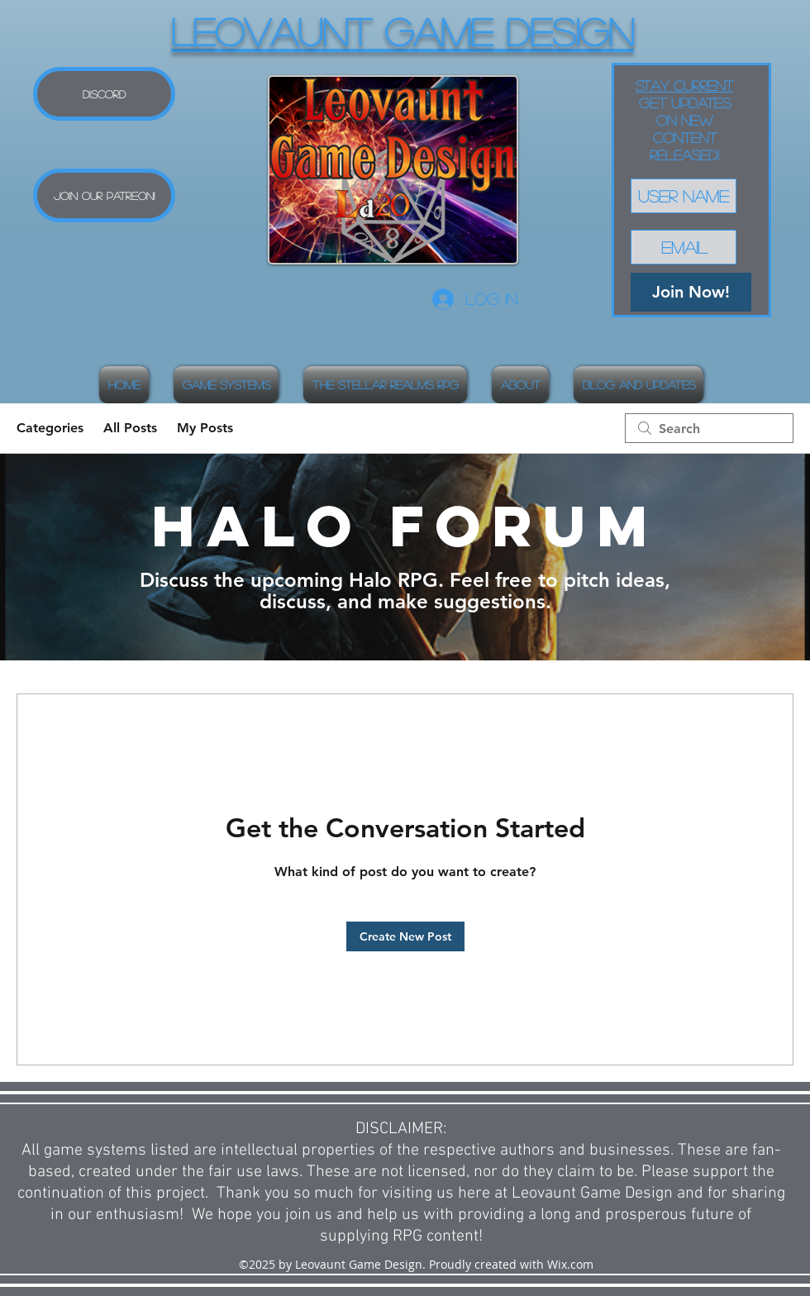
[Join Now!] (691, 292)
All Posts (130, 428)
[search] (709, 428)
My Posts (205, 428)
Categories (50, 428)
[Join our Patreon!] (104, 195)
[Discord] (104, 94)
